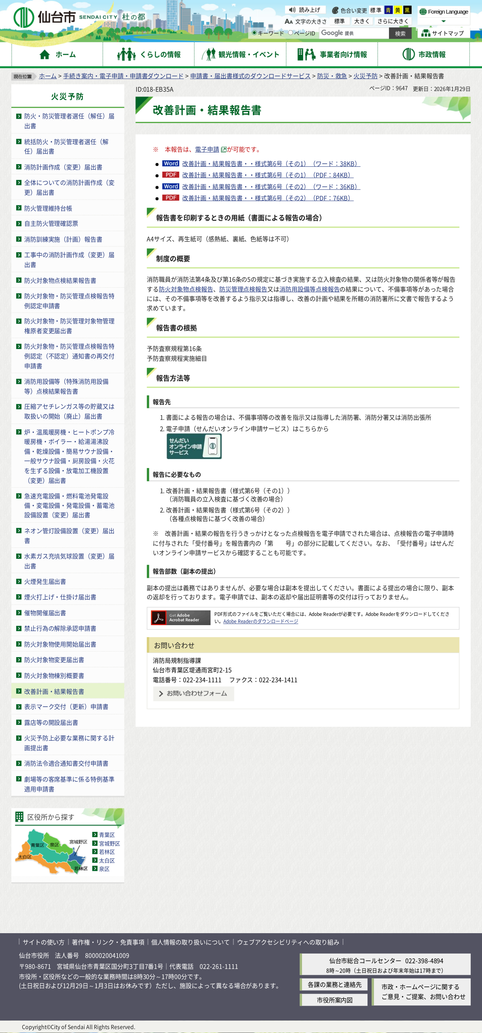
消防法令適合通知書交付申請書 (66, 763)
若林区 (107, 851)
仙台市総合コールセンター (365, 960)
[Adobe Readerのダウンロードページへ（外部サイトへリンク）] (180, 614)
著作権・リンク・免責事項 (108, 941)
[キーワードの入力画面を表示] (254, 32)
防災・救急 (332, 75)
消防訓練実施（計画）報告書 (63, 239)
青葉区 (107, 835)
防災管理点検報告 (243, 288)
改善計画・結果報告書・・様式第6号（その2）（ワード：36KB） (271, 186)
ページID (301, 33)
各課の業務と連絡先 (335, 984)
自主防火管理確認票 (51, 223)
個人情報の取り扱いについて (190, 941)
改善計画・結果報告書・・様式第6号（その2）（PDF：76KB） (267, 198)
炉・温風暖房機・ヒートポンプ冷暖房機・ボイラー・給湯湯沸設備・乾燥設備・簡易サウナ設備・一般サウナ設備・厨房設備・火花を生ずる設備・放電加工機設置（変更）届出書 (69, 455)
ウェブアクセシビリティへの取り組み (288, 941)
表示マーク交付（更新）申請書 (66, 706)
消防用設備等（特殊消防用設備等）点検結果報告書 (66, 386)
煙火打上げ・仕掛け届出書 (60, 597)
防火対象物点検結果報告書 (60, 280)
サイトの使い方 (44, 941)
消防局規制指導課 (177, 660)
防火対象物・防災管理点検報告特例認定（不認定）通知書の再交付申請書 (69, 356)
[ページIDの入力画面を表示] (290, 32)
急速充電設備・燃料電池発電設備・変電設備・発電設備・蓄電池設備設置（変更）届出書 (69, 505)
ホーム (48, 75)
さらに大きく (393, 21)
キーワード (268, 33)
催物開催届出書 (45, 612)
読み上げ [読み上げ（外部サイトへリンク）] (309, 9)
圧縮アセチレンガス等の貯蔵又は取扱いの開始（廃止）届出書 (69, 411)
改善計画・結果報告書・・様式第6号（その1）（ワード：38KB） (271, 163)
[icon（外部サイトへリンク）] (194, 456)
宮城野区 (109, 843)
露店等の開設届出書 (51, 722)
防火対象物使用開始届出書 (60, 643)
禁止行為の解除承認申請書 (60, 628)
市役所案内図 (335, 1000)
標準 (376, 10)
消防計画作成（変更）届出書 (63, 166)
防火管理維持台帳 (48, 207)
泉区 (104, 868)
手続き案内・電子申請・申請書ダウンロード (123, 75)
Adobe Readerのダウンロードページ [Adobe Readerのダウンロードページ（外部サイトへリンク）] (260, 621)
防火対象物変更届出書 (54, 659)
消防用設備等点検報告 (309, 288)
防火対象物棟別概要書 (54, 675)
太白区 (107, 860)
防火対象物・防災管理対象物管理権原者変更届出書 (69, 325)
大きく (362, 21)
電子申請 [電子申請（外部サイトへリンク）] (207, 149)
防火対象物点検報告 (186, 288)
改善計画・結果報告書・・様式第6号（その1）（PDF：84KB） (267, 175)
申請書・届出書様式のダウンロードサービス (250, 75)
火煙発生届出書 (45, 581)
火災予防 (365, 75)
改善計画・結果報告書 (54, 690)
